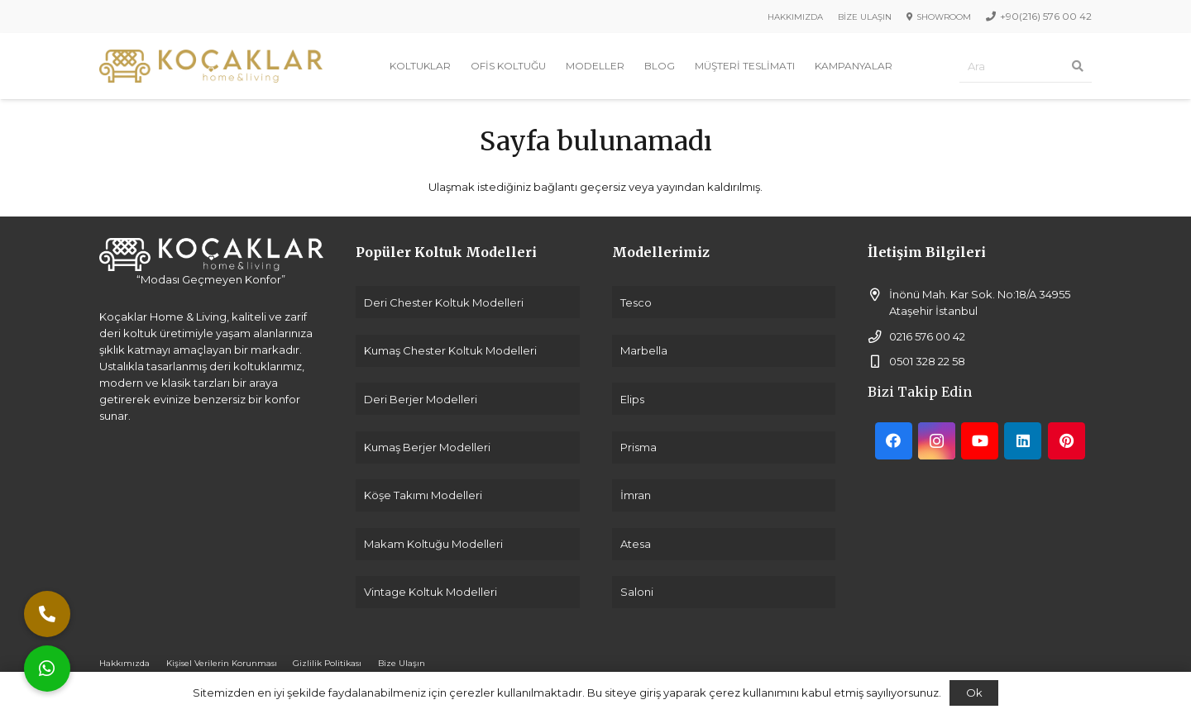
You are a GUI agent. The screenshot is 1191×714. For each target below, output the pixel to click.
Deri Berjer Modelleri (420, 399)
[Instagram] (936, 440)
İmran (635, 495)
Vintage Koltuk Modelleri (430, 591)
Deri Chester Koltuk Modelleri (444, 302)
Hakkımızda (124, 663)
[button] (47, 668)
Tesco (636, 302)
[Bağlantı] (211, 66)
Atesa (635, 543)
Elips (632, 399)
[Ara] (1025, 66)
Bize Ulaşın (401, 663)
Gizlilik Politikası (327, 663)
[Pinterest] (1066, 440)
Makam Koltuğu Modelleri (433, 543)
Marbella (643, 350)
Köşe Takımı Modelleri (423, 495)
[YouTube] (979, 440)
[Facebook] (893, 440)
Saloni (636, 591)
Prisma (638, 447)
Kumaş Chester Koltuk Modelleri (450, 350)
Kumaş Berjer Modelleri (427, 447)
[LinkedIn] (1022, 440)
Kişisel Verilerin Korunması (221, 663)
